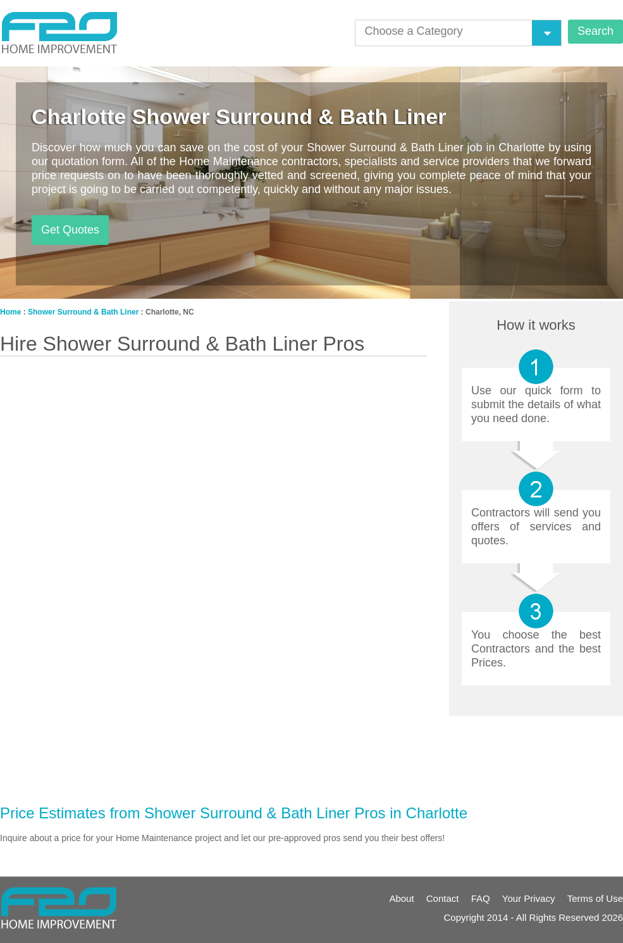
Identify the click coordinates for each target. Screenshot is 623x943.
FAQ (480, 898)
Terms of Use (595, 898)
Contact (442, 898)
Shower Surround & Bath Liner (83, 312)
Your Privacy (528, 898)
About (401, 898)
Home (10, 312)
